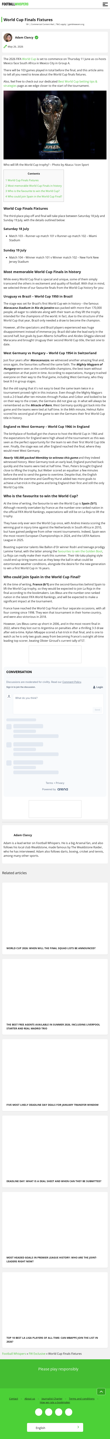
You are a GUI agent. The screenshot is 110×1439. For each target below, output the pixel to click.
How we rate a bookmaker (55, 1402)
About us (30, 1398)
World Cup (29, 59)
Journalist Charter (52, 1398)
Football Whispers (14, 1354)
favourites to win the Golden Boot (80, 551)
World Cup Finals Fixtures (22, 180)
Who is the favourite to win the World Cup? (32, 191)
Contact (13, 1398)
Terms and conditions (82, 1398)
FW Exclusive (37, 1354)
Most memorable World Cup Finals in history (33, 185)
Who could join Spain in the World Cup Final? (33, 196)
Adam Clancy (24, 37)
